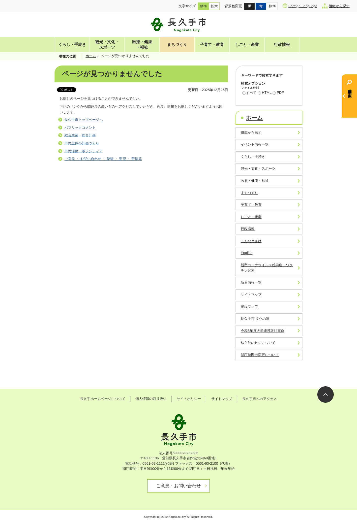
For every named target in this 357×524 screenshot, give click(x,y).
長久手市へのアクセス (259, 399)
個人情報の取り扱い (151, 399)
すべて (249, 93)
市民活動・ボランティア (83, 151)
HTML (264, 93)
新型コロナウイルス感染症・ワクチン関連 (267, 267)
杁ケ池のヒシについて (258, 343)
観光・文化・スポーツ (107, 44)
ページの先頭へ (325, 394)
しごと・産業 (247, 44)
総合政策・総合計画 (80, 135)
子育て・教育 (212, 44)
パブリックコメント (80, 128)
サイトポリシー (189, 399)
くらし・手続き (72, 44)
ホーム (91, 56)
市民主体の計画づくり (81, 143)
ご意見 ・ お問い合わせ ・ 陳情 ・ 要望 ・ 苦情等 (103, 159)
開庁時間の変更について (260, 355)
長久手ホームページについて (102, 399)
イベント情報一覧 (254, 144)
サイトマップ (251, 294)
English (246, 253)
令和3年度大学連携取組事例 (262, 331)
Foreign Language (300, 5)
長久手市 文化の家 (255, 319)
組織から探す (336, 5)
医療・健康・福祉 (142, 44)
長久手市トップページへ (83, 120)
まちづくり (177, 44)
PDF (278, 93)
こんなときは (251, 241)
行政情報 (282, 44)
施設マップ (249, 306)
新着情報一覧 (251, 282)
